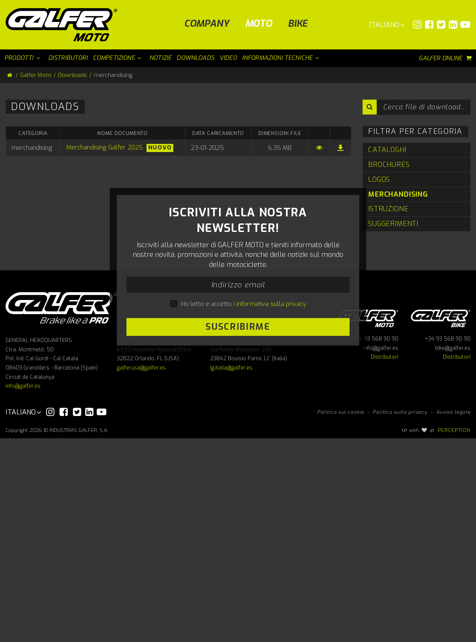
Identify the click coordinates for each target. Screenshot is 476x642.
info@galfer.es (23, 590)
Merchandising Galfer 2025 (104, 147)
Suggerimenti (393, 223)
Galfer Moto (35, 75)
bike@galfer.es (452, 551)
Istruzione (388, 208)
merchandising (398, 194)
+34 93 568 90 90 (375, 542)
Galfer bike (440, 521)
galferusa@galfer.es (141, 571)
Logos (379, 179)
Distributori (384, 561)
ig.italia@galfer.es (231, 571)
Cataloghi (387, 149)
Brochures (389, 164)
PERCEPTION (454, 633)
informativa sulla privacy (271, 405)
